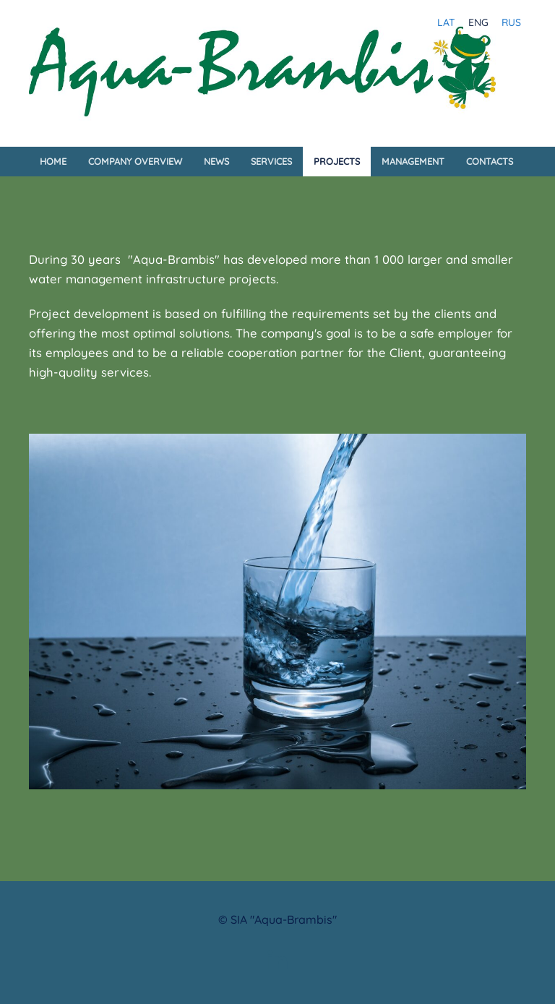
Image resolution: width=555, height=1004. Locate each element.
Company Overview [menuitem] (135, 161)
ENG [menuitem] (478, 22)
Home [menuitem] (53, 161)
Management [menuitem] (413, 161)
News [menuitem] (216, 161)
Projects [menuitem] (337, 161)
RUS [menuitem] (511, 22)
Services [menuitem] (271, 161)
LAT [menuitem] (446, 22)
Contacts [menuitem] (489, 161)
